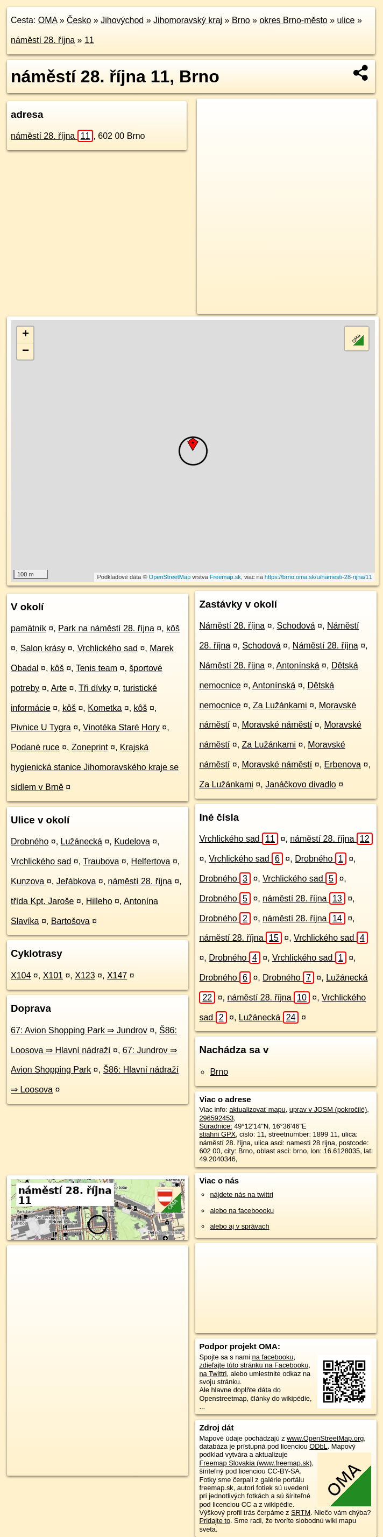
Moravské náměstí (277, 724)
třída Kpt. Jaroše (42, 901)
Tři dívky (95, 688)
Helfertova (151, 861)
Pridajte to (214, 1521)
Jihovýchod (122, 20)
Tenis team (96, 668)
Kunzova (27, 881)
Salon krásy (43, 648)
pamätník (28, 628)
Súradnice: (215, 1126)
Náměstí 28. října (232, 625)
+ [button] (25, 335)
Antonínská (298, 665)
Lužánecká (81, 841)
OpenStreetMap (170, 577)
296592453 (216, 1118)
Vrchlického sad (107, 648)
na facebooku (273, 1357)
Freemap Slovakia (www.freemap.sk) (255, 1463)
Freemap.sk (225, 577)
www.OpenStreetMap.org (325, 1438)
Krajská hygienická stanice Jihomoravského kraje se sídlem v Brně (95, 767)
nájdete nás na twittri (241, 1194)
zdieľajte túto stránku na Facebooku (253, 1365)
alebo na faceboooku (242, 1211)
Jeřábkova (76, 881)
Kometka (105, 708)
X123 (85, 975)
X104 (21, 975)
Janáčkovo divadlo (300, 784)
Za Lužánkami (280, 705)
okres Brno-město (293, 20)
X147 (117, 975)
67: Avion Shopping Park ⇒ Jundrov (79, 1030)
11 (89, 40)
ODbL (318, 1446)
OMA (48, 20)
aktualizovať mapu (257, 1109)
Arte (59, 688)
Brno (241, 20)
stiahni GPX (217, 1134)
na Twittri (212, 1374)
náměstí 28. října (43, 40)
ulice (346, 20)
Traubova (101, 861)
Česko (79, 20)
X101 (53, 975)
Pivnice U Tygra (41, 727)
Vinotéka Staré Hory (121, 727)
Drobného (29, 841)
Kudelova (132, 841)
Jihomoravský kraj (187, 20)
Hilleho (99, 901)
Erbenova (342, 764)
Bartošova (70, 921)
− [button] (25, 351)
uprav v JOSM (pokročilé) (328, 1109)
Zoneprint (90, 747)
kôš (173, 628)
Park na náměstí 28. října (106, 628)
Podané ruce (35, 747)
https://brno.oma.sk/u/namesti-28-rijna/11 (318, 577)
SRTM (300, 1512)
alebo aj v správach (239, 1226)
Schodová (295, 625)
